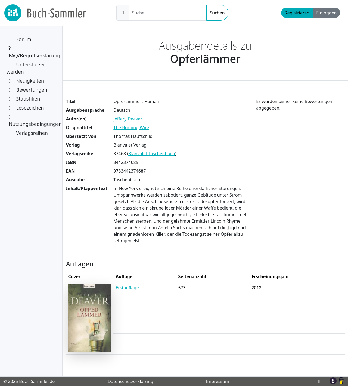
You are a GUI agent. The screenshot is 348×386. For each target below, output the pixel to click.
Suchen (217, 13)
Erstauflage (127, 288)
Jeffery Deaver (127, 119)
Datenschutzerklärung (130, 381)
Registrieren (297, 13)
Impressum (217, 381)
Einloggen (326, 13)
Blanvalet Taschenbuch (151, 154)
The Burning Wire (131, 127)
